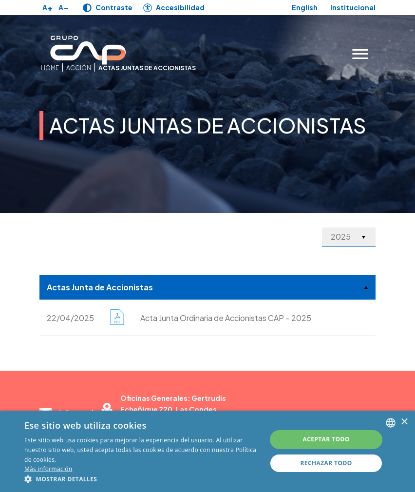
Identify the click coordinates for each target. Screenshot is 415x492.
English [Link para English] (305, 7)
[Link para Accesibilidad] (174, 7)
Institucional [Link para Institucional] (353, 7)
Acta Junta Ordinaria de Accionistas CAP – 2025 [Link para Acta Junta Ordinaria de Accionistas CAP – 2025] (225, 318)
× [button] (404, 422)
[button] (141, 479)
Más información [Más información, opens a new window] (48, 469)
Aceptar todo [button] (325, 439)
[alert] (207, 451)
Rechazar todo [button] (326, 463)
